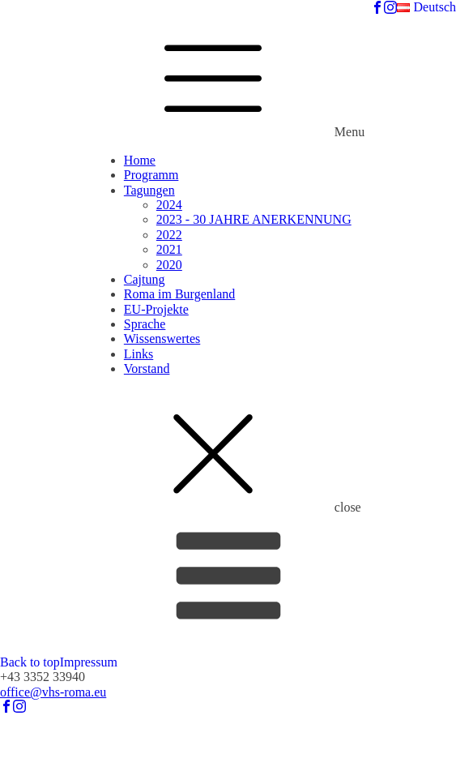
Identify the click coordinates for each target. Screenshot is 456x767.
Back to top (30, 662)
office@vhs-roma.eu (53, 692)
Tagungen (149, 190)
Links (138, 354)
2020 (169, 265)
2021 (169, 249)
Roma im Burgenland (179, 294)
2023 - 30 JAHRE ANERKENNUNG (254, 219)
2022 (169, 235)
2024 (169, 205)
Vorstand (147, 368)
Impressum (88, 662)
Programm (151, 175)
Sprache (145, 324)
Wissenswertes (162, 338)
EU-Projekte (156, 309)
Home (140, 160)
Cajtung (144, 279)
